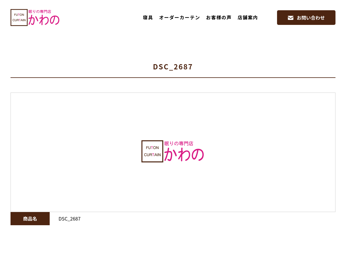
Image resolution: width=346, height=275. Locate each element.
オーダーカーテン (179, 17)
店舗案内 (248, 17)
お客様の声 (219, 17)
